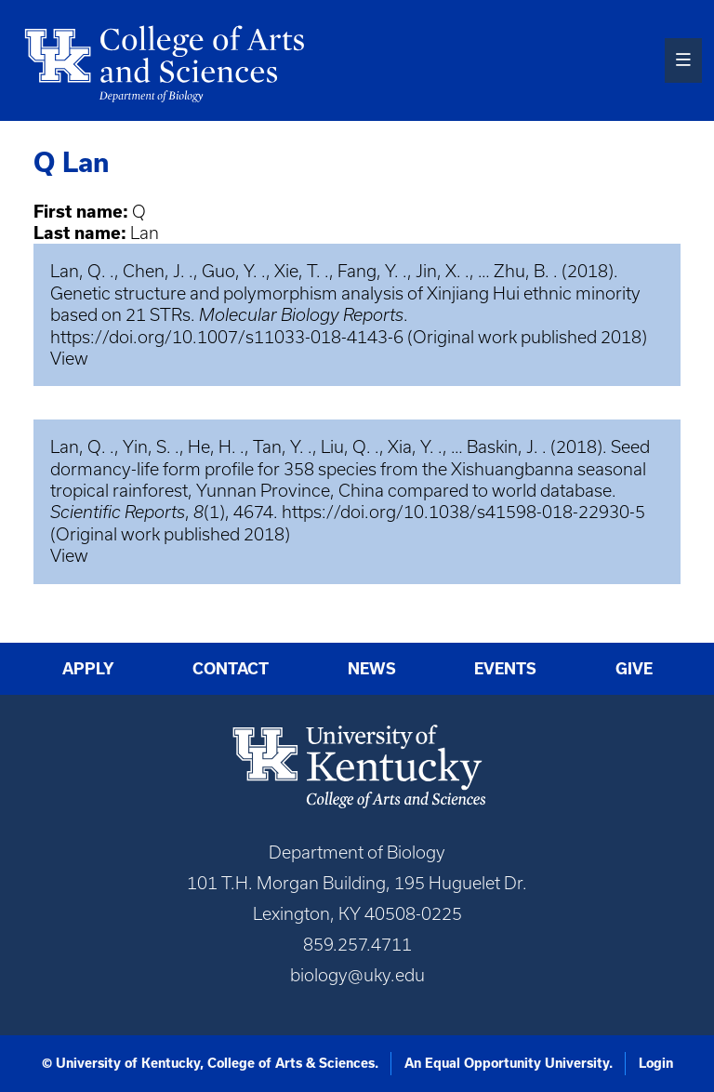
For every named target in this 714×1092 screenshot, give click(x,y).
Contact (230, 668)
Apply (88, 668)
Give (634, 668)
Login (656, 1063)
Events (505, 668)
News (372, 668)
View (69, 358)
